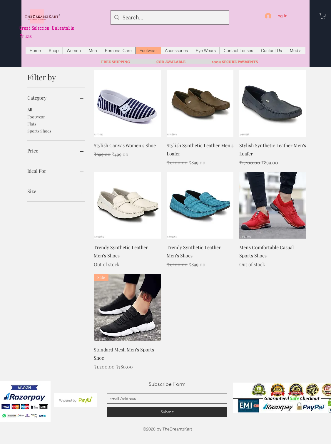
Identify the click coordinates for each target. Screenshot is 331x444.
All (29, 109)
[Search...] (169, 18)
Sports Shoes (39, 131)
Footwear (36, 116)
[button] (323, 16)
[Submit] (167, 412)
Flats (31, 123)
